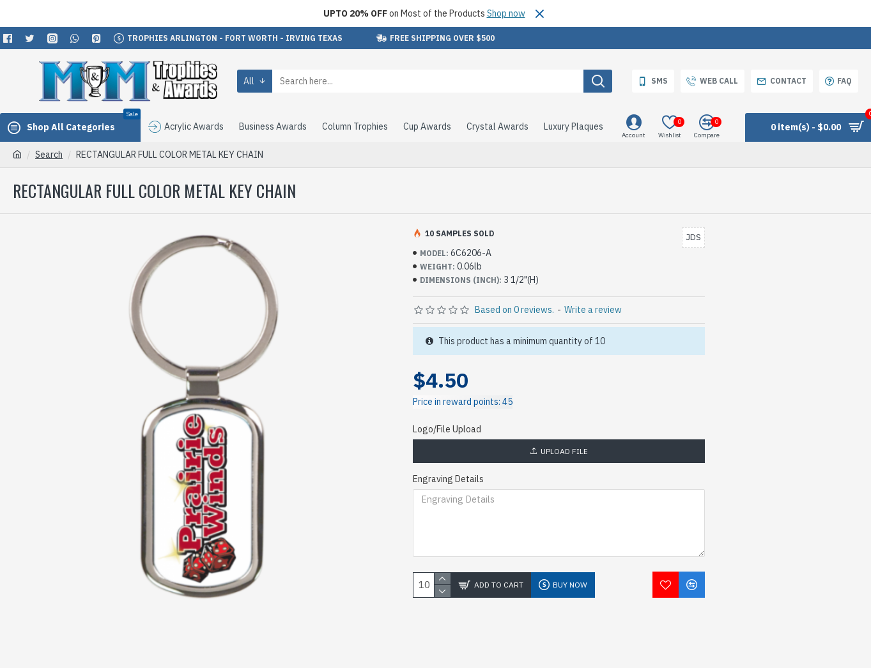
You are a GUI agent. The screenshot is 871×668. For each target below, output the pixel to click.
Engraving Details (448, 479)
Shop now (506, 13)
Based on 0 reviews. (514, 309)
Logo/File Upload (447, 429)
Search (49, 154)
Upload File (559, 451)
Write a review (593, 309)
